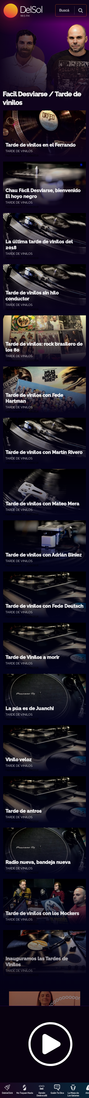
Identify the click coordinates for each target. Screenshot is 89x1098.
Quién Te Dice (57, 1093)
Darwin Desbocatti (42, 1094)
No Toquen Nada (24, 1093)
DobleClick (7, 1093)
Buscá (64, 10)
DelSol (31, 9)
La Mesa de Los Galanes (73, 1094)
